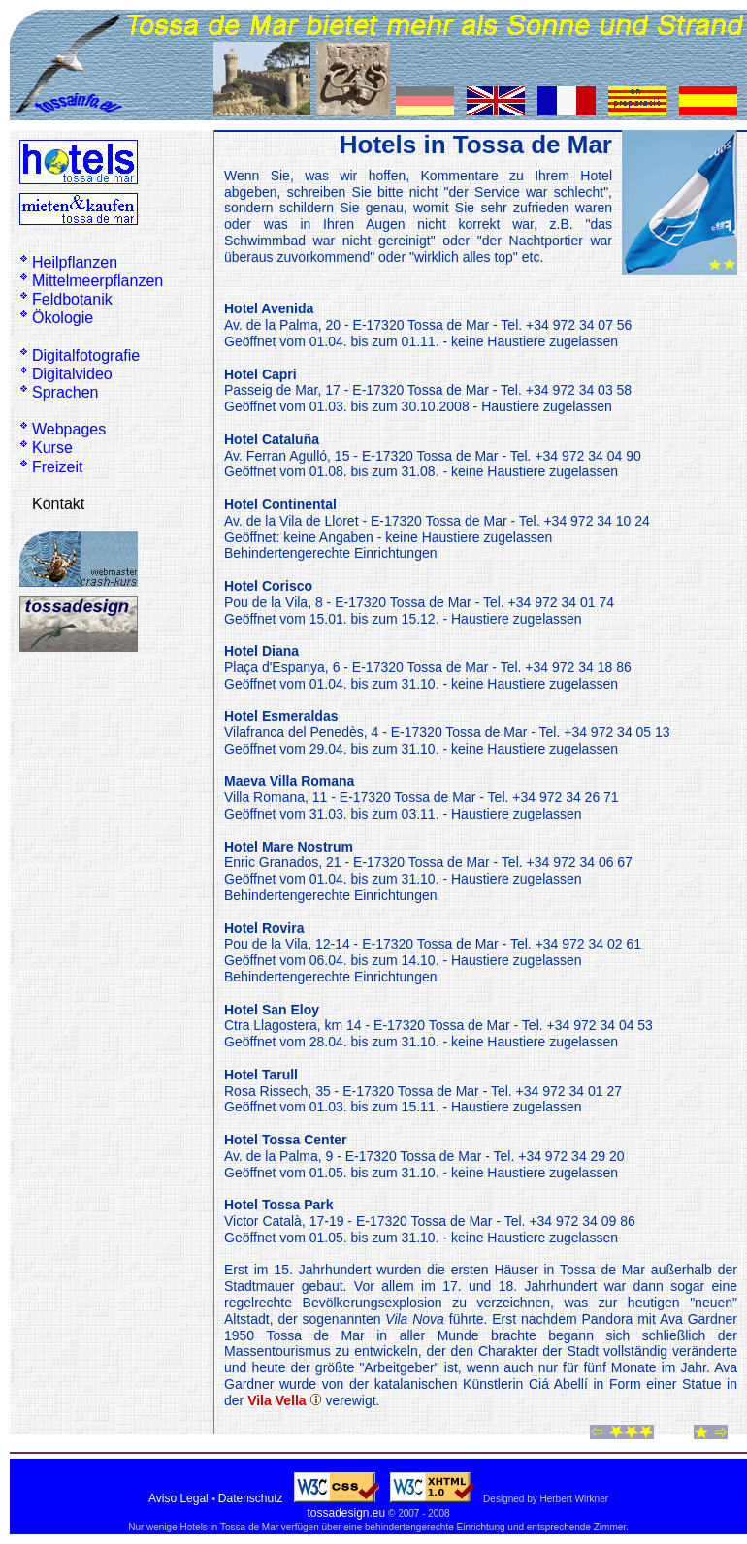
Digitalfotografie (86, 355)
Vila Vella (276, 1400)
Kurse (52, 447)
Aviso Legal (178, 1498)
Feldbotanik (72, 299)
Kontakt (58, 504)
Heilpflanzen (74, 262)
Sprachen (65, 392)
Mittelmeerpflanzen (97, 281)
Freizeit (57, 467)
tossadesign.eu (346, 1513)
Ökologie (62, 317)
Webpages (69, 429)
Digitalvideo (72, 374)
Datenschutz (250, 1498)
